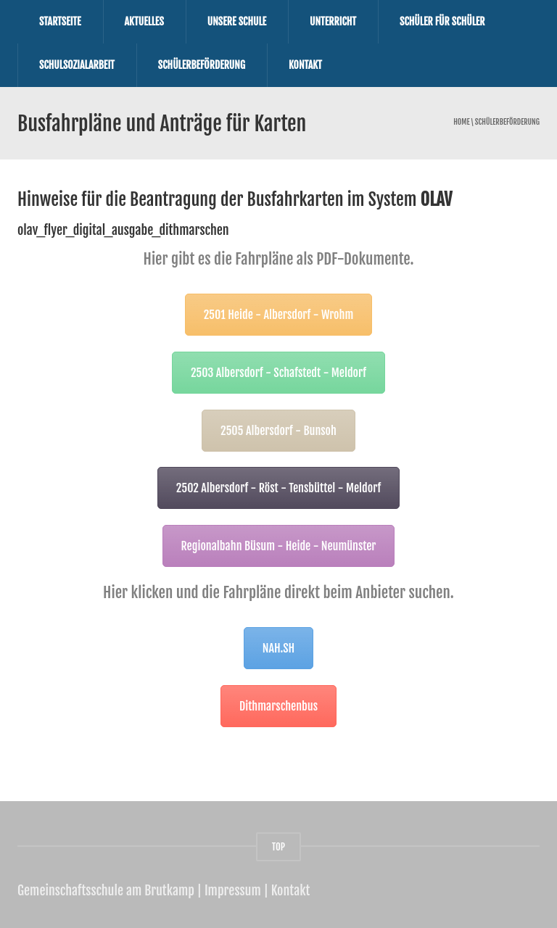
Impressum (233, 890)
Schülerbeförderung (201, 65)
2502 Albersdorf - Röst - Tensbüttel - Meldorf (278, 488)
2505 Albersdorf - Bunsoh (278, 430)
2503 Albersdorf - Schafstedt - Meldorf (278, 372)
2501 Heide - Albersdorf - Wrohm (279, 314)
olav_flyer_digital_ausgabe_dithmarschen (123, 230)
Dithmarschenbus (278, 706)
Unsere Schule (236, 21)
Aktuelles (144, 21)
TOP (278, 847)
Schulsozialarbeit (77, 65)
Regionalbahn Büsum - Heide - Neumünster (278, 546)
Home (461, 122)
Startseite (60, 21)
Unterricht (333, 21)
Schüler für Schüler (442, 21)
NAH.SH (278, 648)
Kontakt (305, 65)
